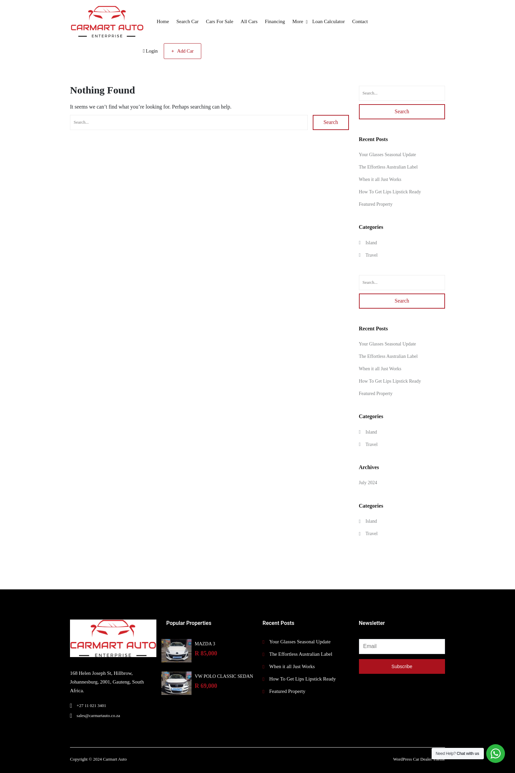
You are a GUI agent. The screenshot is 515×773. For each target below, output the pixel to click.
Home (163, 21)
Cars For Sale (219, 21)
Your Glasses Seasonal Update (387, 154)
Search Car (187, 21)
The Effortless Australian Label (388, 167)
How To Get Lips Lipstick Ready (390, 191)
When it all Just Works (380, 179)
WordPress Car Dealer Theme (419, 759)
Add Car (182, 51)
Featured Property (376, 204)
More (297, 21)
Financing (275, 21)
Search (330, 122)
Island (371, 242)
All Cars (249, 21)
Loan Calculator (328, 21)
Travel (372, 255)
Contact (360, 21)
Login (150, 51)
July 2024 (368, 482)
